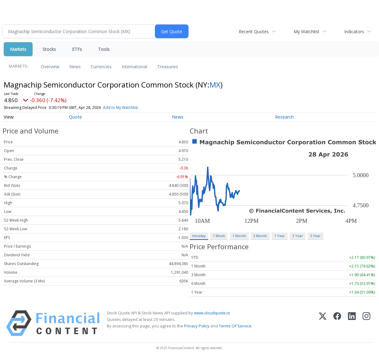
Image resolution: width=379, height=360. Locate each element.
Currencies (101, 67)
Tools (104, 49)
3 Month (260, 235)
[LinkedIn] (351, 323)
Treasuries (167, 67)
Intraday (198, 235)
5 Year (315, 235)
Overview (50, 67)
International (134, 67)
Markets (18, 49)
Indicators (354, 31)
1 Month (239, 235)
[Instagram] (366, 323)
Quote (75, 117)
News (75, 67)
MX (215, 84)
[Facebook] (337, 323)
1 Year (279, 235)
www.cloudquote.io (212, 313)
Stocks (49, 49)
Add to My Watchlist (120, 107)
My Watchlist (306, 31)
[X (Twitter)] (322, 323)
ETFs (77, 49)
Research (284, 117)
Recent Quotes (254, 31)
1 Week (219, 235)
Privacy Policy (197, 326)
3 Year (297, 235)
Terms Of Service (235, 326)
